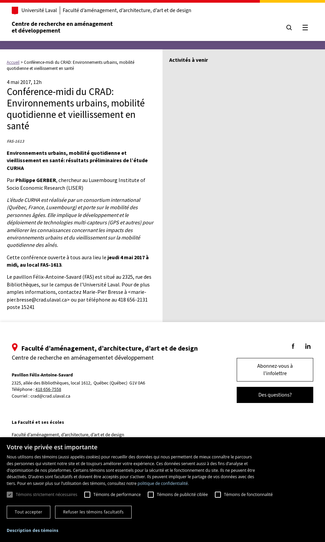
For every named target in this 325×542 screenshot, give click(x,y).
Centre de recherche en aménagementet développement (62, 27)
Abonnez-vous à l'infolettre (274, 369)
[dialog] (162, 489)
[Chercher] (289, 27)
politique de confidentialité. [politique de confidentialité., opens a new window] (163, 483)
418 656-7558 (49, 390)
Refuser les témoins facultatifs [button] (93, 512)
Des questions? (274, 395)
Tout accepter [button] (28, 512)
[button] (32, 530)
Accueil (13, 62)
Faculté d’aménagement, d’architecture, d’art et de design (127, 10)
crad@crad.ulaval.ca (51, 396)
